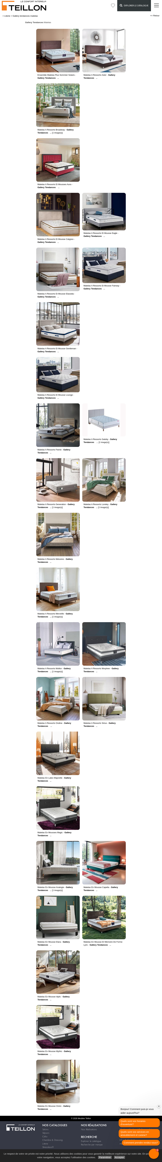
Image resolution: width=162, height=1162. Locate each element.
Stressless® (48, 1147)
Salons (45, 1129)
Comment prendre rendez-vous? (141, 1142)
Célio (44, 1136)
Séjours (45, 1133)
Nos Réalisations (89, 1129)
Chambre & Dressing (52, 1140)
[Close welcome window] (159, 1106)
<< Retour (154, 15)
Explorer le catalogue (134, 5)
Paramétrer (104, 1157)
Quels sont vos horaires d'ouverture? (133, 1123)
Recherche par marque (92, 1144)
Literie (7, 16)
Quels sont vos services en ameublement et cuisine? (135, 1133)
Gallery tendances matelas (25, 16)
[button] (154, 1154)
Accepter (119, 1157)
